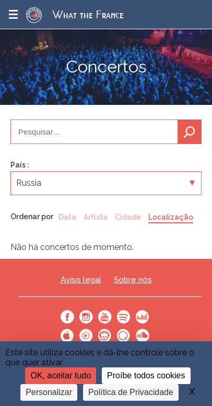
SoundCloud (142, 335)
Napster (105, 335)
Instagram (86, 317)
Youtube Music (86, 335)
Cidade (128, 217)
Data (67, 217)
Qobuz (124, 335)
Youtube (105, 317)
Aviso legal (81, 280)
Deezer (142, 317)
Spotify (124, 317)
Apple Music (67, 335)
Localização (170, 217)
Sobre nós (133, 280)
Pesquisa (190, 132)
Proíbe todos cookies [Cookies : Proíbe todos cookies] (146, 375)
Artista (96, 217)
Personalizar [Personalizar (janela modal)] (49, 392)
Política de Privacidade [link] (130, 392)
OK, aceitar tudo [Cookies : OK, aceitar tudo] (60, 375)
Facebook (67, 317)
